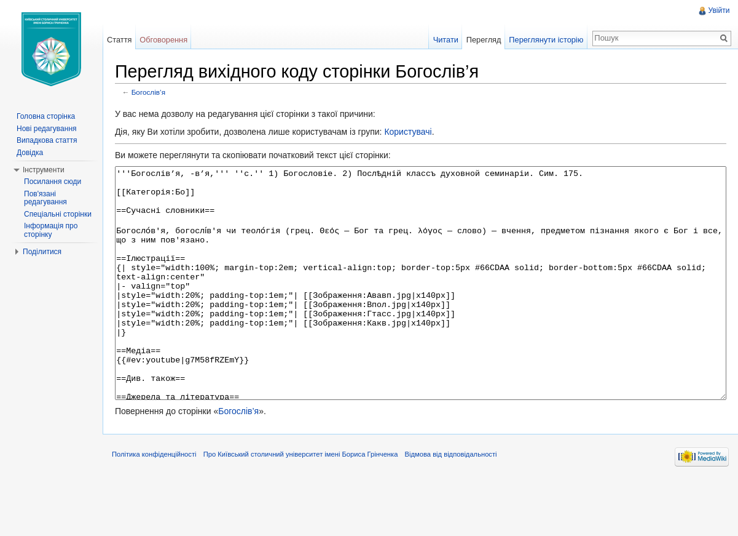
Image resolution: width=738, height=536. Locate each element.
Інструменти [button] (44, 170)
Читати (442, 39)
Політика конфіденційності (162, 507)
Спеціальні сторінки (58, 214)
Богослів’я (157, 94)
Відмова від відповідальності (460, 507)
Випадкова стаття (47, 140)
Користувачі (416, 133)
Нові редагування (47, 128)
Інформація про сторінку (50, 230)
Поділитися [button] (42, 251)
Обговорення (170, 39)
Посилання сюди (52, 181)
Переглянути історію (543, 39)
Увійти (717, 10)
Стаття (124, 39)
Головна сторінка (46, 116)
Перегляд (480, 39)
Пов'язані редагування (45, 198)
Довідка (30, 152)
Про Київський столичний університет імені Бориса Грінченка (309, 507)
